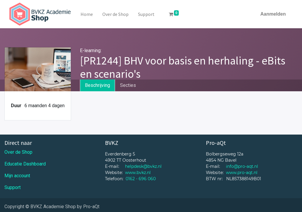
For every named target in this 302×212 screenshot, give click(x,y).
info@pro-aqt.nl (242, 166)
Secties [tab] (128, 85)
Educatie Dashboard (25, 164)
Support (12, 187)
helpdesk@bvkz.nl (143, 166)
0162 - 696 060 (141, 178)
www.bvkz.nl (138, 172)
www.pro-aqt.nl (241, 172)
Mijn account (17, 175)
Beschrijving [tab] (97, 85)
